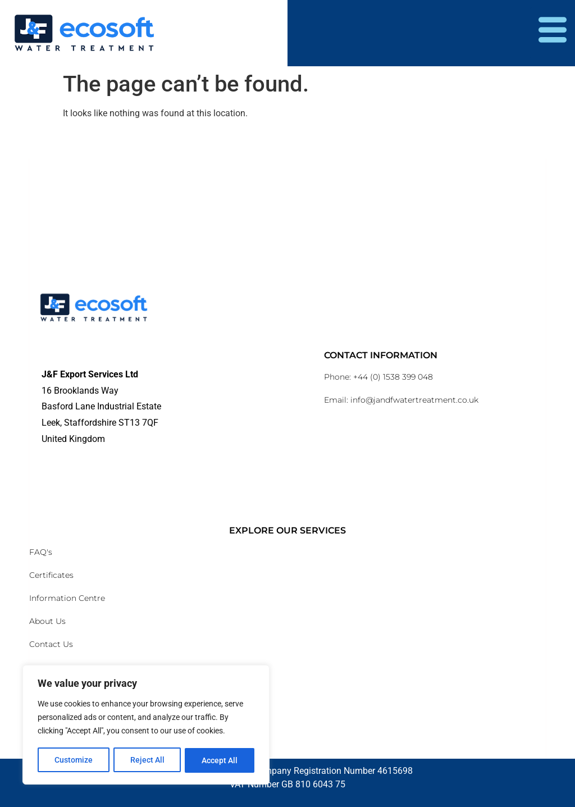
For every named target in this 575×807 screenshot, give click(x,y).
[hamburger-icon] (552, 32)
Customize (73, 760)
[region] (146, 726)
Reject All (147, 760)
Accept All (220, 760)
